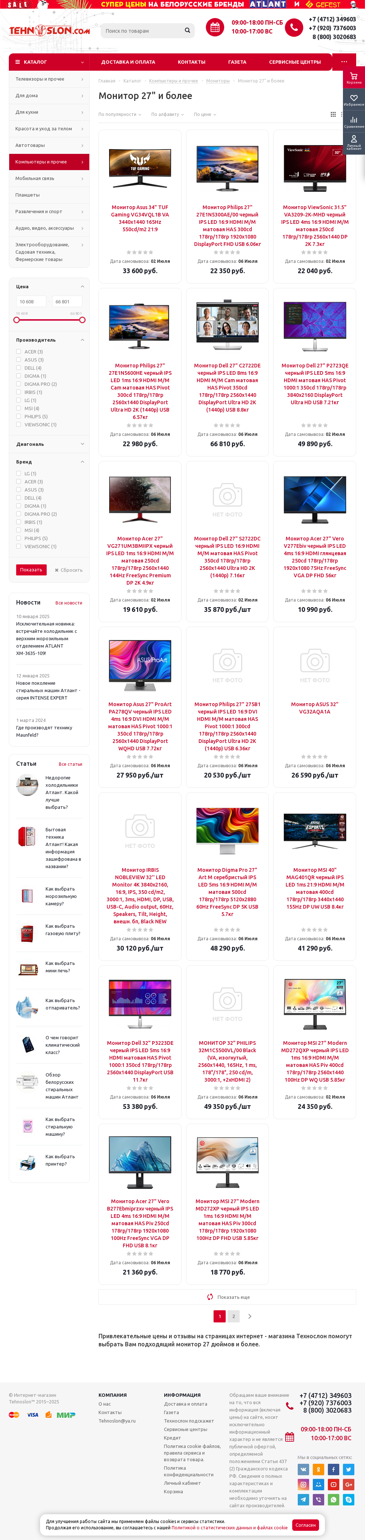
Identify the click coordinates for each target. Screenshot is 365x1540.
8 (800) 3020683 (334, 37)
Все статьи (70, 764)
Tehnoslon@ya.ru (117, 1420)
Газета (237, 61)
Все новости (69, 602)
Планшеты (27, 194)
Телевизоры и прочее (39, 78)
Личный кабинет (182, 1483)
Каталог (35, 61)
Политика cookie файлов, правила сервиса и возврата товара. (192, 1453)
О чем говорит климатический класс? (63, 1045)
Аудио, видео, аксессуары (44, 227)
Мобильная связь (34, 178)
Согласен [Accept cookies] (306, 1525)
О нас (105, 1403)
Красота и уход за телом (43, 128)
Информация (182, 1395)
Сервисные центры (295, 61)
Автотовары (30, 145)
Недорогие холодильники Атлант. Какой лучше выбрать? (62, 792)
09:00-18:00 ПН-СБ (257, 22)
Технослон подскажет (189, 1420)
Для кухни (26, 111)
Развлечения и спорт (38, 211)
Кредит (172, 1437)
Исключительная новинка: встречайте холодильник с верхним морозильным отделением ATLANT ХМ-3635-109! (46, 638)
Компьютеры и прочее (41, 161)
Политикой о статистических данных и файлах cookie (230, 1527)
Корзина (173, 1491)
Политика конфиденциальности (189, 1471)
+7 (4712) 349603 (332, 19)
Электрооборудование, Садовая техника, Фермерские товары (42, 252)
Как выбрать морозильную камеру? (61, 896)
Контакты (191, 61)
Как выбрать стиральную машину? (60, 1127)
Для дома (26, 95)
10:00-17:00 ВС (252, 31)
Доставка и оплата (128, 61)
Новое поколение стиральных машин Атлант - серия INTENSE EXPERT (48, 690)
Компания (113, 1395)
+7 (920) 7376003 (332, 28)
